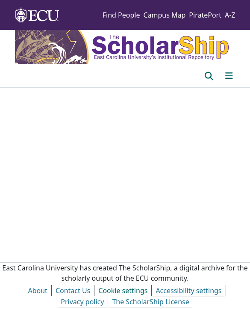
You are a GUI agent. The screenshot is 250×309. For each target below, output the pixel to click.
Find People (121, 15)
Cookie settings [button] (122, 290)
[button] (209, 76)
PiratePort (205, 15)
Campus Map (164, 15)
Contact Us (73, 290)
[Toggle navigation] (229, 76)
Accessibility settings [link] (188, 290)
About (37, 290)
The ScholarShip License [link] (150, 301)
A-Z (230, 15)
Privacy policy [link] (82, 301)
